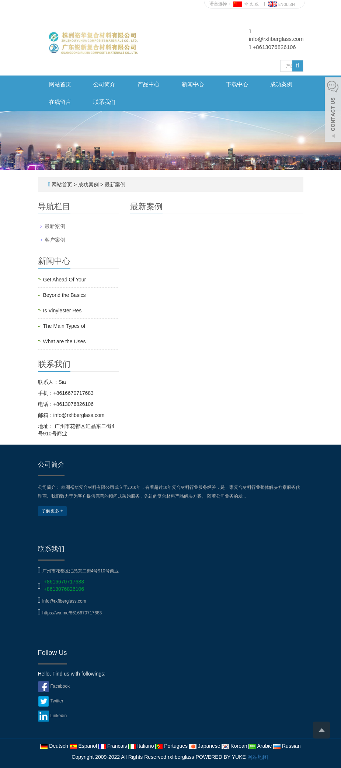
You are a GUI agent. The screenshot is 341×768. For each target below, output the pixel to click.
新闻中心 (193, 84)
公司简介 (104, 84)
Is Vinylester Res (62, 310)
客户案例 (55, 240)
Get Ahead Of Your (64, 280)
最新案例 (114, 184)
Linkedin (58, 715)
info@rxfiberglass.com (276, 39)
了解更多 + (52, 510)
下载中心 (237, 84)
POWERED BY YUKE (221, 757)
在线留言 (60, 102)
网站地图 (257, 757)
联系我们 (104, 102)
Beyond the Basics (64, 295)
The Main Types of (64, 326)
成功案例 (281, 84)
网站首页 (60, 84)
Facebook (60, 686)
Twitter (56, 701)
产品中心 (149, 84)
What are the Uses (64, 341)
